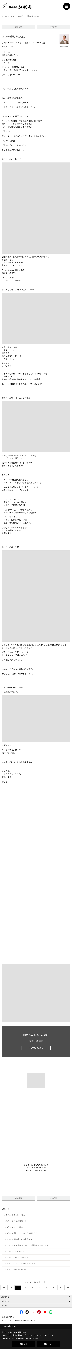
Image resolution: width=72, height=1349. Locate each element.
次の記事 (53, 27)
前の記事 (18, 27)
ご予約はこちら (37, 1048)
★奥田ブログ (7, 47)
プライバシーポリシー (32, 1335)
